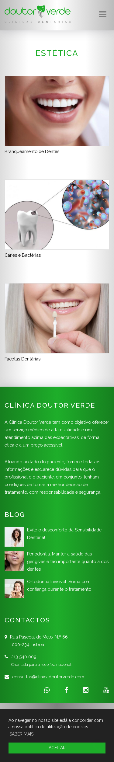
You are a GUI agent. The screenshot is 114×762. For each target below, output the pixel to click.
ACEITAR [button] (57, 747)
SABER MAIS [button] (21, 734)
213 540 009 (23, 656)
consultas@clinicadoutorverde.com (48, 676)
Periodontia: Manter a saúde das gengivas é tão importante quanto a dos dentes (68, 561)
